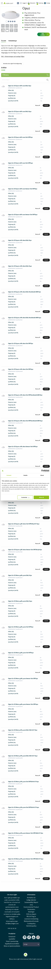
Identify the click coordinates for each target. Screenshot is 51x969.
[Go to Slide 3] (10, 21)
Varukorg (40, 3)
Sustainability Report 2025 (31, 904)
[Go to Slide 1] (7, 21)
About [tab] (42, 475)
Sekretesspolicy (31, 926)
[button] (10, 15)
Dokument (32, 3)
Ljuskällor (12, 939)
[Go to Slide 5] (15, 21)
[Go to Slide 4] (12, 21)
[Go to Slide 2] (8, 21)
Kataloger (31, 912)
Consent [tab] (9, 475)
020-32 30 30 (12, 928)
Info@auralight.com (12, 923)
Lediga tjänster (31, 900)
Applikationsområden (12, 944)
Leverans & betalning (31, 919)
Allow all (41, 497)
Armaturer (12, 936)
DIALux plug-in (31, 914)
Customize (25, 497)
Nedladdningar (13, 40)
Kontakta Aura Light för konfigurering (12, 63)
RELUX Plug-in (31, 916)
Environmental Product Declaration (31, 908)
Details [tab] (25, 475)
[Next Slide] (17, 15)
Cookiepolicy (31, 923)
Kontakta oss (31, 898)
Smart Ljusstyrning (12, 941)
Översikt (3, 40)
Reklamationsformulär (31, 921)
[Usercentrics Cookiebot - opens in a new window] (42, 471)
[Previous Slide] (3, 15)
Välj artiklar (44, 34)
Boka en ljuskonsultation (12, 946)
